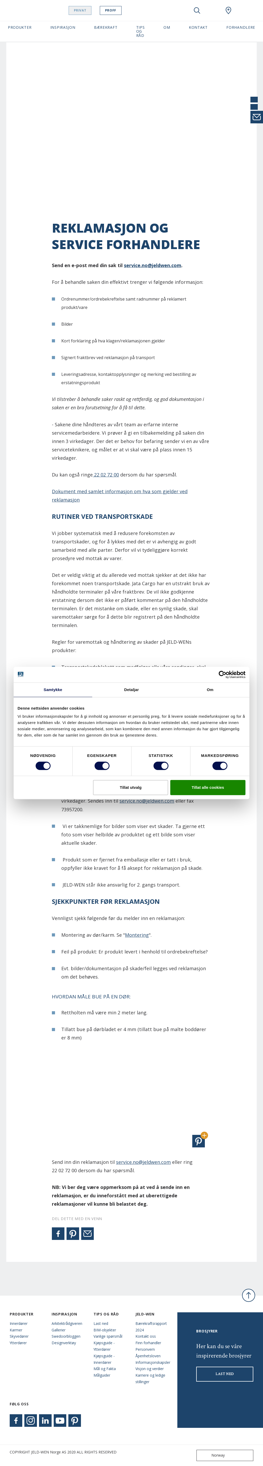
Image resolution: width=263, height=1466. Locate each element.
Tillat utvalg (130, 787)
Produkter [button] (19, 27)
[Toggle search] (197, 10)
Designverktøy (64, 1342)
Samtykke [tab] (53, 689)
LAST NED (225, 1374)
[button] (198, 1141)
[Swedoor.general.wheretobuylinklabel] (228, 10)
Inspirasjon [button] (62, 27)
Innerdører (19, 1323)
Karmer (16, 1329)
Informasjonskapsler (152, 1362)
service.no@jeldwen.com (152, 265)
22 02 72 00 (106, 475)
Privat (90, 10)
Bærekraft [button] (105, 27)
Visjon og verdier (149, 1368)
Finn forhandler (148, 1342)
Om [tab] (210, 689)
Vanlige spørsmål (108, 1336)
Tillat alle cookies (207, 787)
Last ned (101, 1323)
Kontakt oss (145, 1336)
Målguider (102, 1375)
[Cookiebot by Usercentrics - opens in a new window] (222, 675)
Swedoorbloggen (66, 1336)
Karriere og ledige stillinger (150, 1378)
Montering (137, 935)
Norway (212, 1455)
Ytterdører (18, 1342)
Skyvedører (19, 1336)
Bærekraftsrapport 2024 (151, 1326)
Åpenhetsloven (148, 1355)
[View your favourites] (213, 10)
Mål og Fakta (105, 1368)
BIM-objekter (105, 1329)
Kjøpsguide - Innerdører (104, 1359)
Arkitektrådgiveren (67, 1323)
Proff (120, 10)
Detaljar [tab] (131, 689)
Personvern (145, 1349)
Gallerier (58, 1329)
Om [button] (166, 27)
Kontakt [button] (198, 27)
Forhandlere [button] (240, 27)
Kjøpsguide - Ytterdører (104, 1346)
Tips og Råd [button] (140, 31)
